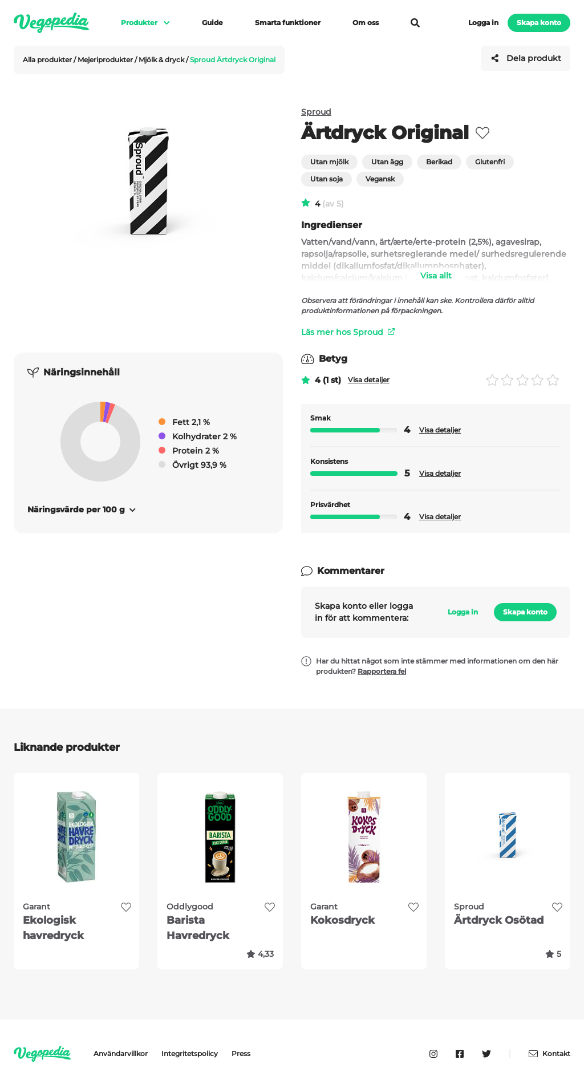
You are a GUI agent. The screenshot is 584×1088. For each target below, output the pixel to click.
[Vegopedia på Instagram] (433, 1053)
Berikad (439, 161)
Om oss (365, 22)
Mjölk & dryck (162, 59)
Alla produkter (48, 59)
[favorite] (482, 133)
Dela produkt (526, 58)
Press (241, 1053)
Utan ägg (387, 161)
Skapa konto (539, 22)
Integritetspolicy (189, 1053)
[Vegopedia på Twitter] (486, 1053)
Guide (212, 22)
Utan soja (326, 179)
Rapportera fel (382, 671)
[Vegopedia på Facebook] (460, 1053)
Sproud (316, 112)
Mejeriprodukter (106, 59)
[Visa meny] (161, 23)
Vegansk (380, 179)
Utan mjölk (329, 161)
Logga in (483, 22)
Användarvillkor (121, 1053)
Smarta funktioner (288, 22)
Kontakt (549, 1053)
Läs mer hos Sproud (348, 332)
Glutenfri (490, 161)
